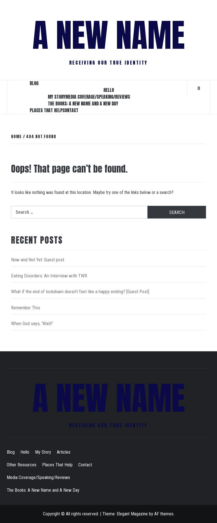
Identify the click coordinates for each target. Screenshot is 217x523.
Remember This (25, 307)
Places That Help (46, 110)
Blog (34, 83)
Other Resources (21, 464)
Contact (70, 110)
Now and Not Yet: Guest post (37, 259)
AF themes (163, 514)
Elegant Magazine (132, 514)
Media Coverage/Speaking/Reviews (97, 96)
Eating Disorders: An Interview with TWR (49, 276)
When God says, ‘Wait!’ (32, 323)
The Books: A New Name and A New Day (83, 103)
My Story (56, 96)
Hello (108, 90)
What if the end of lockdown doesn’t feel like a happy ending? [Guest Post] (80, 291)
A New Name (108, 35)
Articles (63, 452)
